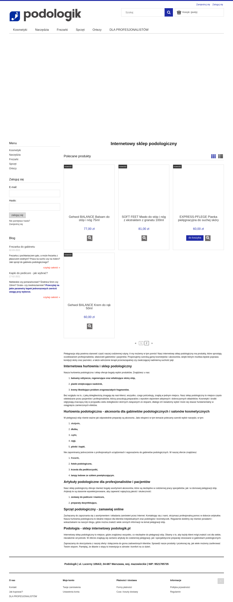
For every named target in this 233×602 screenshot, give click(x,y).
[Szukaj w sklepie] (144, 12)
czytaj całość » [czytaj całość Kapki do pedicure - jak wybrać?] (51, 297)
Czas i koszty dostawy (127, 592)
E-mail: (13, 187)
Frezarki (13, 159)
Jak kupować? (16, 592)
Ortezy (13, 168)
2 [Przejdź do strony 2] (146, 343)
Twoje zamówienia (72, 587)
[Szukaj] (169, 12)
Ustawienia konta (71, 592)
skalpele (75, 423)
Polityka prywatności (180, 587)
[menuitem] (20, 30)
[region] (116, 77)
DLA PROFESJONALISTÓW (23, 596)
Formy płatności (124, 587)
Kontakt (13, 587)
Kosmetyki (15, 150)
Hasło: (12, 200)
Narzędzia (15, 154)
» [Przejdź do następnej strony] (152, 343)
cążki (73, 435)
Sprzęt (12, 163)
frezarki (75, 458)
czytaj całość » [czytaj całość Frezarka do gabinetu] (51, 267)
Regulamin (175, 592)
